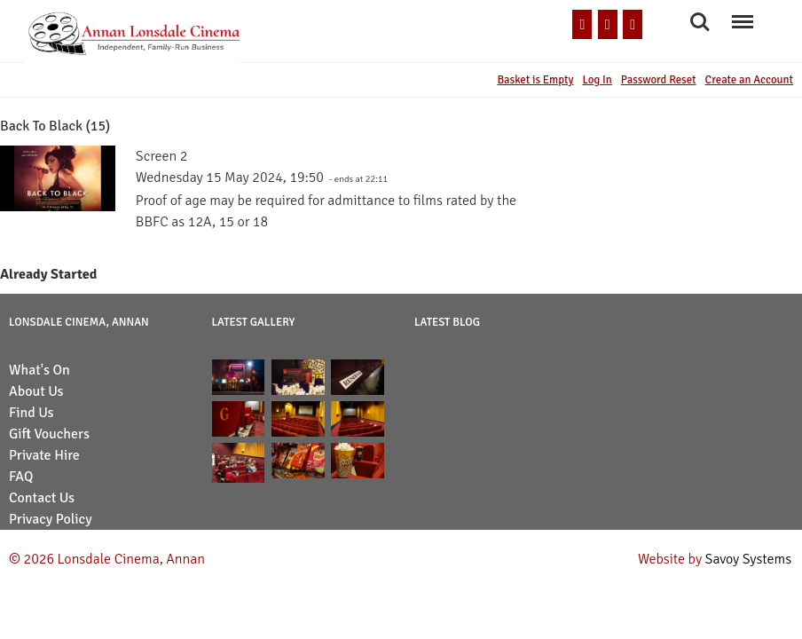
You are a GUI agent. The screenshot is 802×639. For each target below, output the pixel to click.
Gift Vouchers (49, 434)
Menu (742, 13)
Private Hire (44, 455)
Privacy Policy (50, 519)
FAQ (21, 476)
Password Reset (658, 80)
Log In (596, 80)
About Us (36, 391)
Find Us (31, 413)
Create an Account (749, 80)
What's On (39, 370)
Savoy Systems (748, 559)
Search (699, 22)
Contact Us (42, 498)
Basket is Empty (535, 80)
